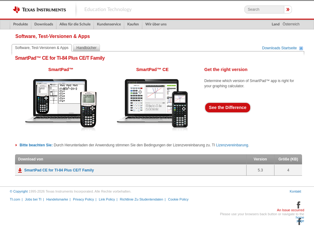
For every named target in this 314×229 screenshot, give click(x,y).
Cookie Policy (178, 199)
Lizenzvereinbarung (232, 145)
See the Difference (227, 107)
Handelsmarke (57, 199)
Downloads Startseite (279, 48)
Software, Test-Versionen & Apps (41, 48)
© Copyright (19, 191)
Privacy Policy (83, 199)
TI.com (15, 199)
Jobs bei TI (33, 199)
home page (300, 219)
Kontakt (295, 191)
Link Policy (107, 199)
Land (276, 24)
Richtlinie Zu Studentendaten (141, 199)
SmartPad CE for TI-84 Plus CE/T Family (59, 170)
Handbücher (86, 48)
